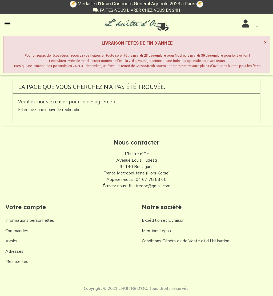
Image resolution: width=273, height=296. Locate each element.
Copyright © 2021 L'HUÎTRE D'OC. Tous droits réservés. (136, 288)
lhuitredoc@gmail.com (149, 186)
